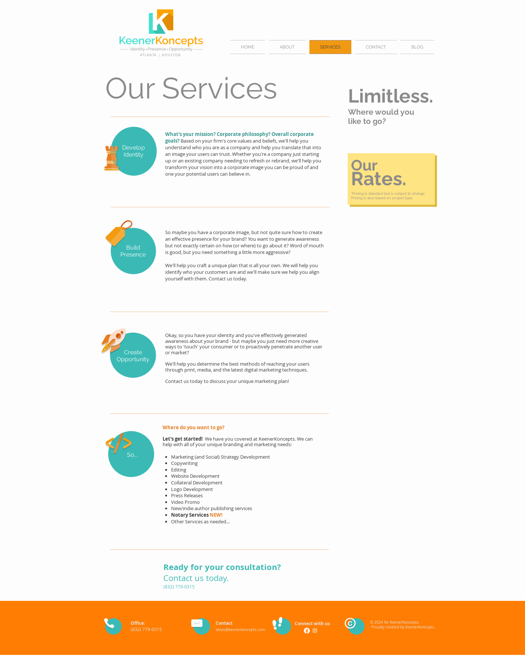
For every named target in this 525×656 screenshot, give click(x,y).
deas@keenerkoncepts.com (241, 629)
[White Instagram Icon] (315, 631)
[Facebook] (307, 631)
